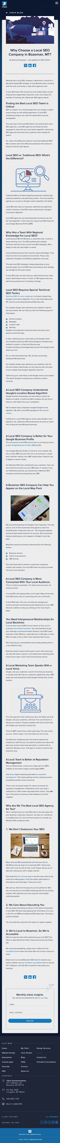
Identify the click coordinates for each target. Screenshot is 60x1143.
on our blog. (43, 998)
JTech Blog (16, 13)
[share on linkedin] (30, 65)
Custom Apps (7, 1062)
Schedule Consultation (46, 1062)
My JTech (25, 1048)
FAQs (23, 1062)
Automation (7, 1057)
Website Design (8, 1053)
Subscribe (30, 1021)
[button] (56, 3)
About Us (25, 1071)
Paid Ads (6, 1066)
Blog (23, 1057)
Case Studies (26, 1053)
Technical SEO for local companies (19, 296)
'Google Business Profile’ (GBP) (23, 445)
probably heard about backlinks (18, 628)
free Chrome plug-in (25, 876)
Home (4, 1048)
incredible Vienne (13, 951)
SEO (4, 1071)
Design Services (44, 1048)
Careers (24, 1066)
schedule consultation (33, 963)
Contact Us (41, 1057)
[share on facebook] (34, 65)
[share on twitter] (25, 65)
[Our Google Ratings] (52, 1117)
